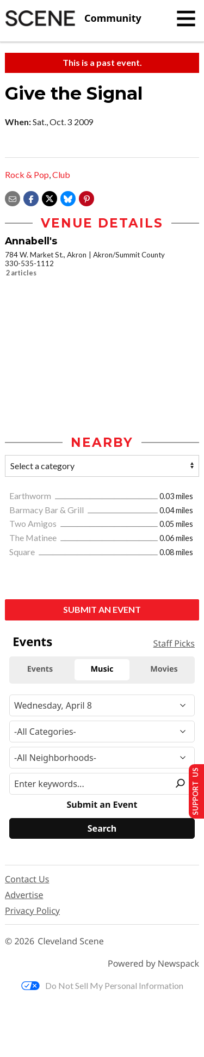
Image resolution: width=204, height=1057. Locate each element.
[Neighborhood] (102, 758)
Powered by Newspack (153, 963)
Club (61, 174)
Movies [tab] (164, 669)
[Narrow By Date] (102, 705)
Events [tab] (40, 669)
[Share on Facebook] (31, 197)
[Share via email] (12, 197)
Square (22, 551)
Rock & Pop (27, 174)
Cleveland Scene (71, 941)
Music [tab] (102, 669)
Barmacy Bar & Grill (47, 510)
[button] (86, 197)
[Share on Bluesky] (68, 197)
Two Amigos (33, 523)
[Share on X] (49, 197)
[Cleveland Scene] (73, 18)
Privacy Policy (32, 911)
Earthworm (31, 495)
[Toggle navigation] (186, 18)
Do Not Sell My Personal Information (102, 985)
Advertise (24, 895)
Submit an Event (102, 609)
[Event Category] (102, 731)
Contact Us (27, 879)
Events (32, 642)
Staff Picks (174, 643)
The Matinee (33, 537)
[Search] (102, 828)
